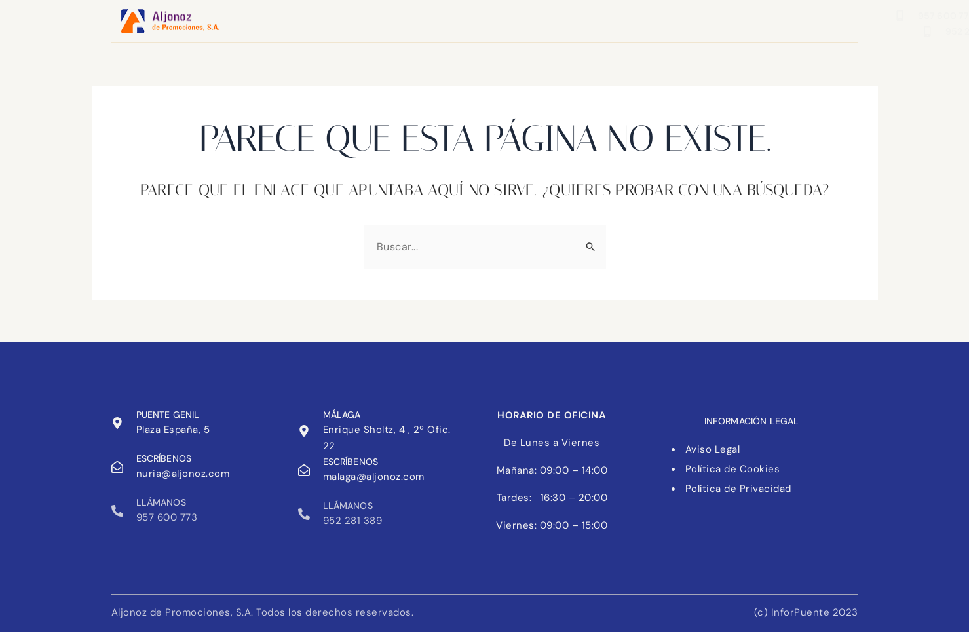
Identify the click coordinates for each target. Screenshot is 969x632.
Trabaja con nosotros (589, 20)
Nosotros (480, 20)
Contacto (404, 20)
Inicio (338, 20)
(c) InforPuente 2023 (806, 612)
